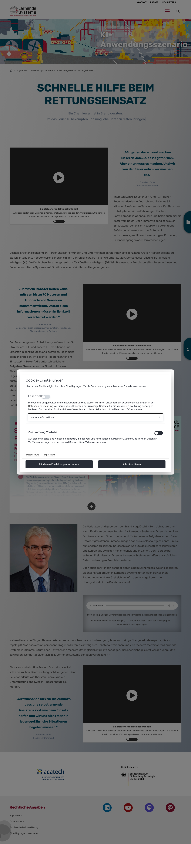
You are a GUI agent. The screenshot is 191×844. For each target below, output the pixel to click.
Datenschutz (32, 455)
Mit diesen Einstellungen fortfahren (59, 464)
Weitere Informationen (43, 417)
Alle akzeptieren (132, 464)
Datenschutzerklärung (40, 406)
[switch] (158, 433)
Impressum (49, 455)
